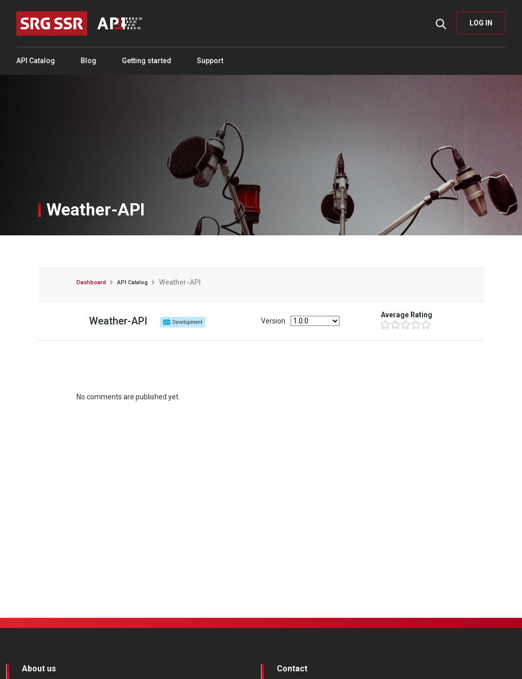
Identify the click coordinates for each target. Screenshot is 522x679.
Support (210, 61)
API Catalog (35, 61)
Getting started (146, 61)
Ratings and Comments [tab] (261, 252)
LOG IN (480, 23)
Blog (88, 61)
